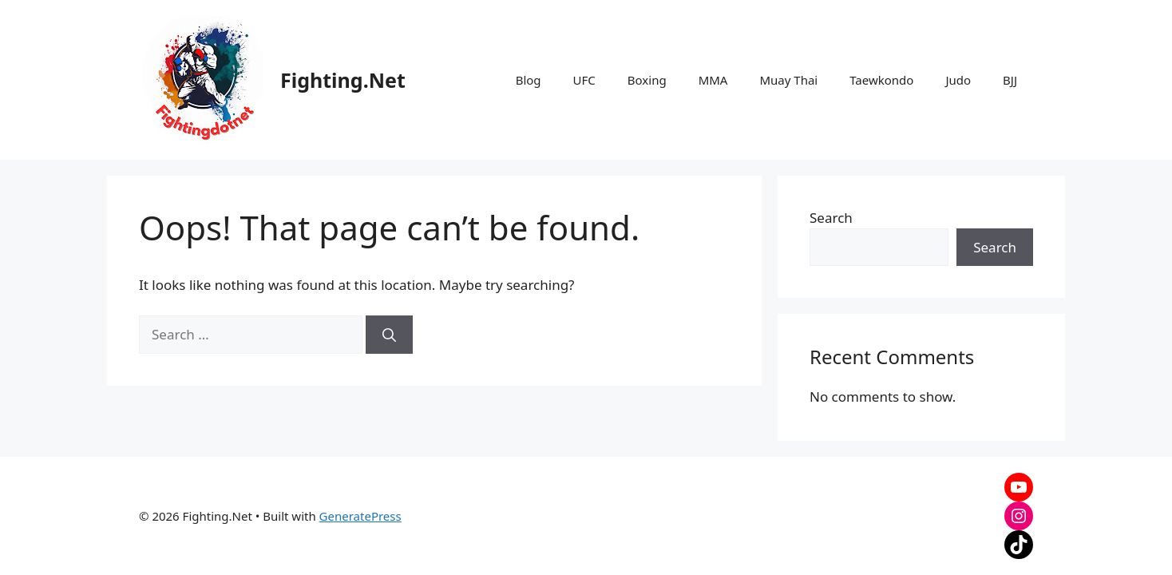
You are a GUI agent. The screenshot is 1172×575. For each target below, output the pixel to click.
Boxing (647, 80)
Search (831, 217)
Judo (958, 80)
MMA (713, 80)
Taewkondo (881, 80)
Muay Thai (788, 80)
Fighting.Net (343, 79)
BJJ (1010, 80)
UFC (584, 80)
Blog (528, 80)
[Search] (389, 334)
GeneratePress (360, 516)
